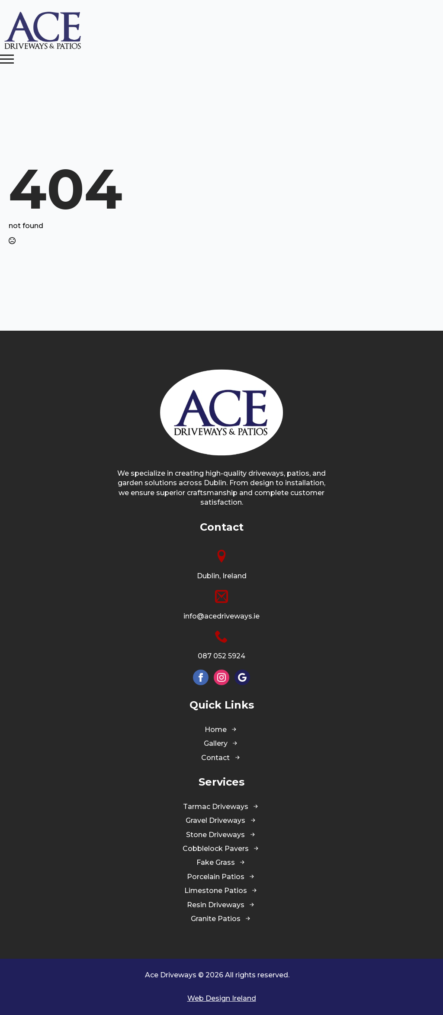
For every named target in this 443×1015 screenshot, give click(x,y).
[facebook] (201, 677)
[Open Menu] (7, 59)
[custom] (242, 677)
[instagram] (221, 677)
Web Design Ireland (221, 998)
